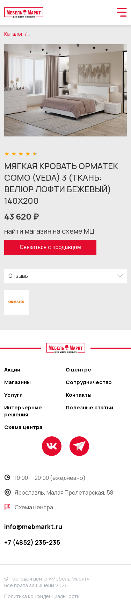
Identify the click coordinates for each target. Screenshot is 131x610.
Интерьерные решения (23, 411)
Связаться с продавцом (50, 247)
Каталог (13, 34)
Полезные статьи (89, 407)
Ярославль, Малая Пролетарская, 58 (58, 492)
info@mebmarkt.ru (33, 526)
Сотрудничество (89, 382)
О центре (78, 369)
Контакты (79, 394)
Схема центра (23, 427)
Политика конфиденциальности (42, 596)
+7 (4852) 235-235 (32, 542)
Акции (12, 369)
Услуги (13, 394)
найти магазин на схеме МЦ (49, 231)
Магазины (17, 382)
